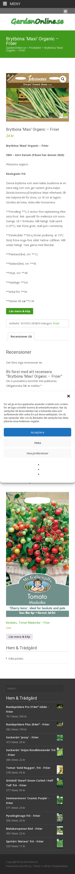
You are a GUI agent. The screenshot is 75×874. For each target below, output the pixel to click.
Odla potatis (15, 658)
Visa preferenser (37, 453)
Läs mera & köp (19, 311)
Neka (37, 443)
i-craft (44, 866)
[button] (69, 396)
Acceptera (37, 432)
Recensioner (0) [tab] (21, 336)
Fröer (56, 323)
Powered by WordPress (19, 866)
